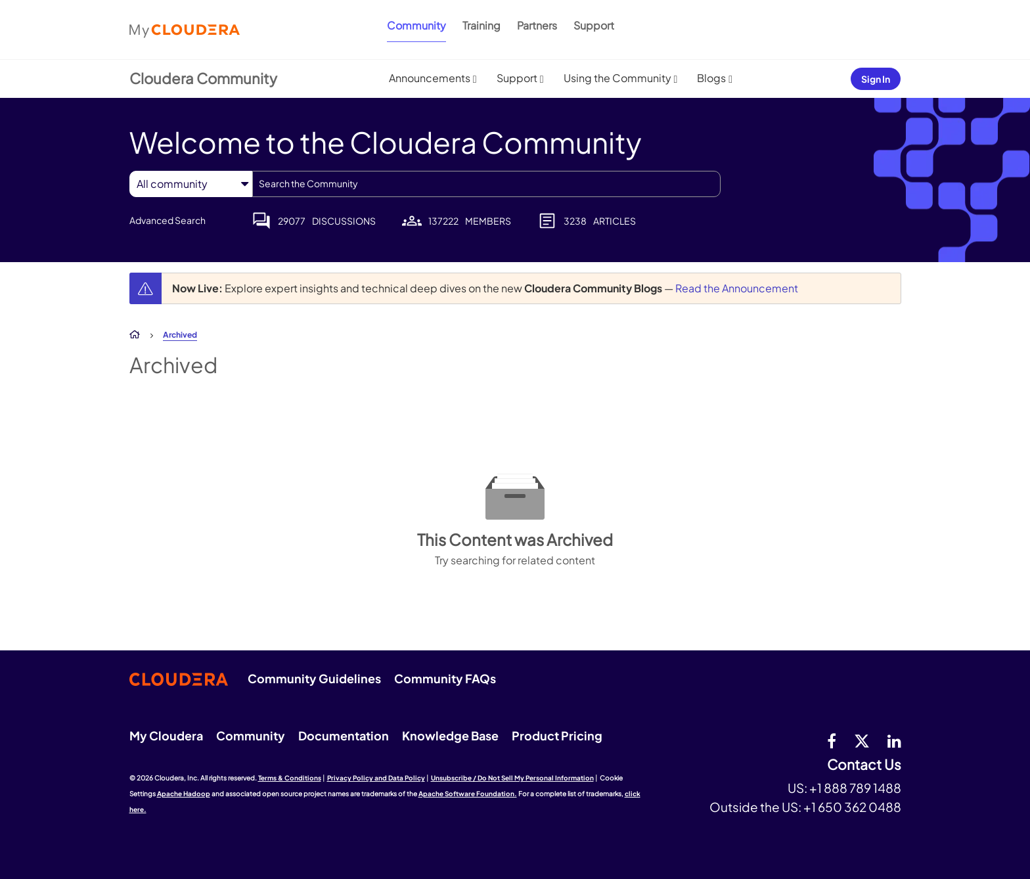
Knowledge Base (450, 735)
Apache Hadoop (183, 794)
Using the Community (617, 78)
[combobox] (486, 184)
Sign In (875, 79)
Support (593, 25)
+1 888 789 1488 (855, 788)
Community (416, 25)
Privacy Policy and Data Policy (376, 778)
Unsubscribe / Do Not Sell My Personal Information (512, 778)
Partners (537, 25)
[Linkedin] (894, 740)
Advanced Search (167, 220)
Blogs (711, 78)
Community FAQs (445, 678)
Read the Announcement (736, 288)
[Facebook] (831, 740)
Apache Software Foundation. (467, 794)
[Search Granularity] (191, 183)
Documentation (343, 735)
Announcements (429, 78)
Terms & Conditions (289, 778)
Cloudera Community (203, 78)
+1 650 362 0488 (852, 807)
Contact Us (864, 765)
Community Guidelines (314, 678)
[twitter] (862, 740)
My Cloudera (166, 735)
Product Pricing (557, 735)
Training (481, 25)
